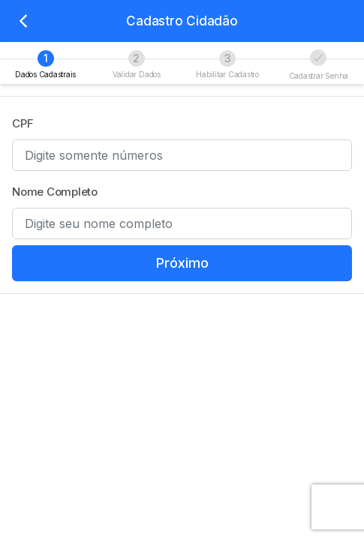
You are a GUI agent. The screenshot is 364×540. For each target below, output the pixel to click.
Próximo (182, 263)
